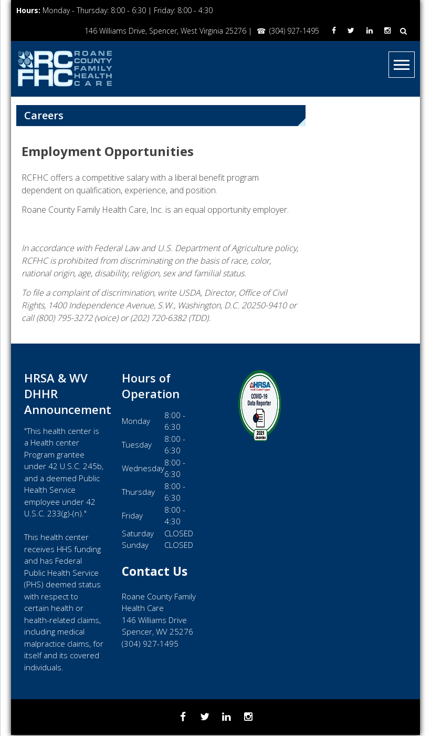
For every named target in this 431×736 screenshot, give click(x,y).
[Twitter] (349, 30)
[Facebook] (330, 30)
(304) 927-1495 (291, 31)
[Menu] (401, 64)
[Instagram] (387, 30)
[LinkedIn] (368, 30)
